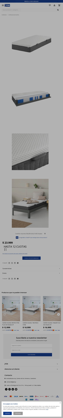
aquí (47, 409)
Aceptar (7, 413)
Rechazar (18, 413)
